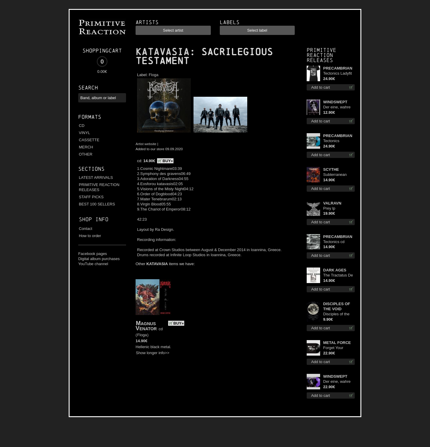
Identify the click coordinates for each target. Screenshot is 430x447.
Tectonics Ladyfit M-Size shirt (337, 73)
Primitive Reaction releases (321, 55)
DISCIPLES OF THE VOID (336, 306)
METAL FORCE (337, 342)
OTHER (86, 154)
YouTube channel (93, 264)
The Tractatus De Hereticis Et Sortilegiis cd (338, 275)
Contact (85, 228)
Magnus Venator (146, 325)
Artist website (146, 144)
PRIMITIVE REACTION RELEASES (99, 187)
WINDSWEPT (335, 102)
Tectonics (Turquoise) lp (335, 141)
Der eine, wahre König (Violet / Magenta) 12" (337, 381)
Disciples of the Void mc (336, 314)
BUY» (167, 161)
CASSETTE (89, 140)
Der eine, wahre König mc (337, 107)
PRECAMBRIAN (337, 68)
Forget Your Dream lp (333, 348)
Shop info (93, 219)
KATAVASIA (162, 52)
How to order (90, 236)
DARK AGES (334, 270)
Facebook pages (92, 253)
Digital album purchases (99, 258)
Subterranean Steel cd (335, 174)
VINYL (84, 132)
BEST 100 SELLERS (97, 204)
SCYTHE (331, 169)
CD (82, 125)
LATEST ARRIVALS (96, 177)
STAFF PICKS (91, 197)
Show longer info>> (152, 353)
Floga (154, 75)
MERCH (86, 147)
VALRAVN (332, 203)
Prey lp (329, 208)
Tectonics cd (334, 241)
